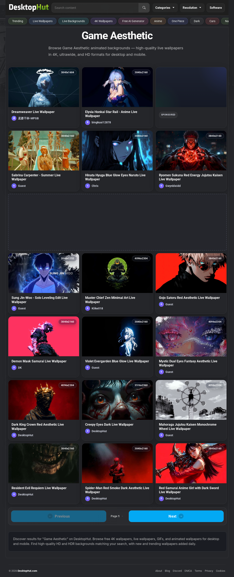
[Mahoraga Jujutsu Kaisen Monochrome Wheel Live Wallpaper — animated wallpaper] (191, 410)
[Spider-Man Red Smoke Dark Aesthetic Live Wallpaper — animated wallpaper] (117, 473)
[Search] (143, 7)
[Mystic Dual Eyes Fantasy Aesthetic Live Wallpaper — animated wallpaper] (191, 346)
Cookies (220, 570)
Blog (167, 570)
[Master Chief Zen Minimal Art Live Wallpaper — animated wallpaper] (117, 283)
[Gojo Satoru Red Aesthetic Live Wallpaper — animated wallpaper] (191, 283)
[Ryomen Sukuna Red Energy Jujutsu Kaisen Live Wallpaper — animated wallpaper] (191, 161)
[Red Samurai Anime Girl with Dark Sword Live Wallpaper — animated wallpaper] (191, 473)
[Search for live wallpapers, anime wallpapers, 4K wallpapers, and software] (95, 7)
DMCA (188, 570)
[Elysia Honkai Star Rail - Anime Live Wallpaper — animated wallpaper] (117, 97)
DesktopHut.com (27, 570)
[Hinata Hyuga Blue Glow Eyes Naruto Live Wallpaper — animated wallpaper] (117, 161)
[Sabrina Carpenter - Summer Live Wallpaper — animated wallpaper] (43, 161)
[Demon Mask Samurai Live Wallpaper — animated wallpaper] (43, 346)
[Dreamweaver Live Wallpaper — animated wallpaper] (43, 97)
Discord (177, 570)
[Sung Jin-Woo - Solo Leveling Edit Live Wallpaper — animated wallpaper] (43, 283)
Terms (198, 570)
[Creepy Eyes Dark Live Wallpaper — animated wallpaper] (117, 410)
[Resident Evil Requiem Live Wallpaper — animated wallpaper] (43, 473)
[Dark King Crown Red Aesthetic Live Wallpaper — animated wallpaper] (43, 410)
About (158, 570)
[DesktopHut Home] (29, 8)
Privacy (209, 570)
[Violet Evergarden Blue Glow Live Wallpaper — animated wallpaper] (117, 346)
